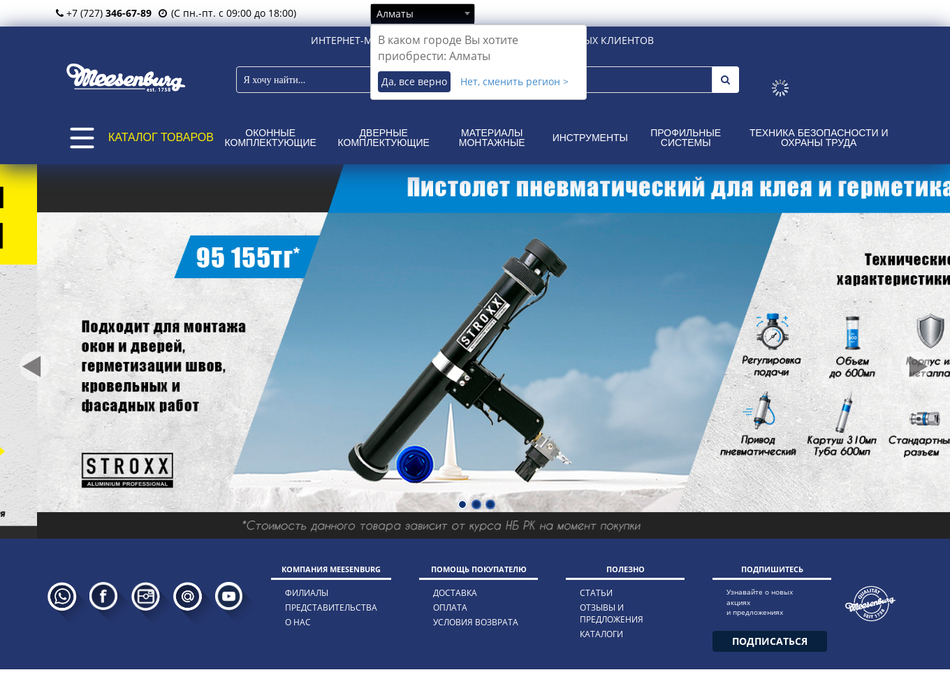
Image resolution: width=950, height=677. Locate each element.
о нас (298, 622)
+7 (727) (104, 13)
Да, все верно (414, 81)
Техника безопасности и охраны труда (819, 137)
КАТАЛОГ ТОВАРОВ (161, 137)
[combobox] (422, 13)
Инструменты (590, 137)
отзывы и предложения (611, 613)
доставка (455, 593)
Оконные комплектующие (270, 137)
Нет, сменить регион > (514, 81)
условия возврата (475, 622)
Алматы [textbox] (395, 13)
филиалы (306, 593)
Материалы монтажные (492, 137)
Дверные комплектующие (384, 137)
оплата (450, 607)
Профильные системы (685, 137)
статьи (596, 593)
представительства (331, 607)
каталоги (601, 634)
